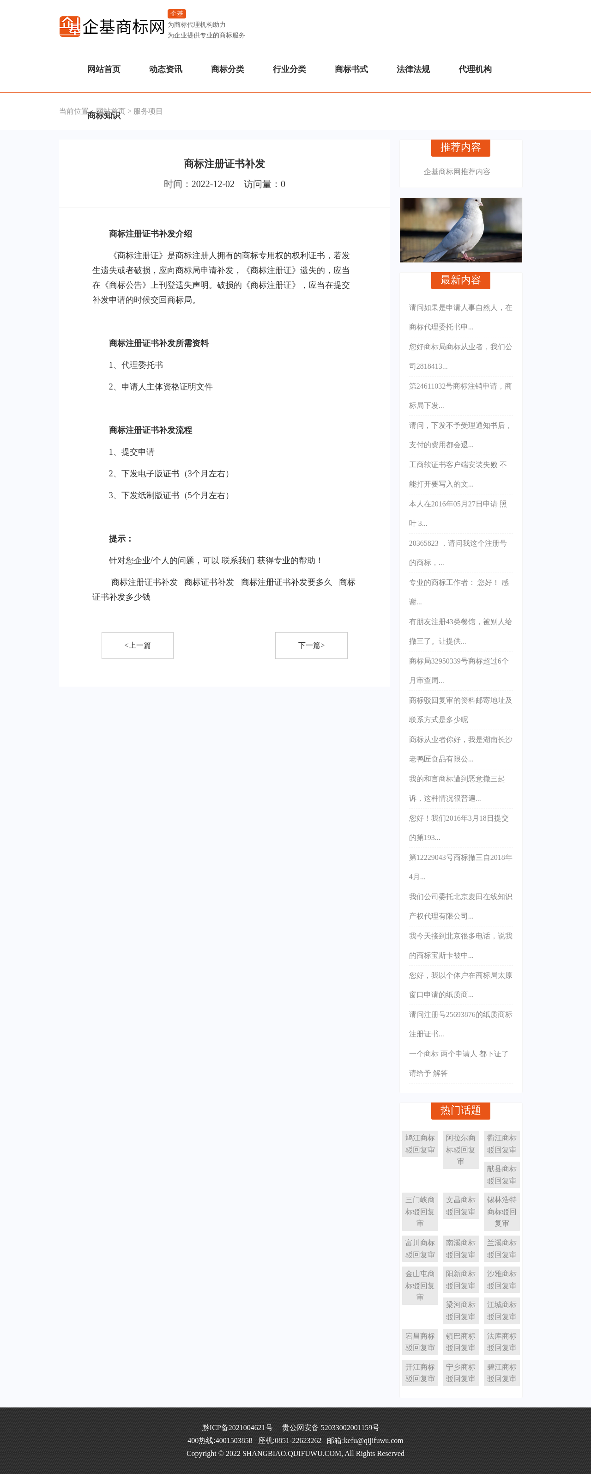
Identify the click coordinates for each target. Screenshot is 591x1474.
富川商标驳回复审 (420, 1249)
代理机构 (475, 69)
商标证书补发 (209, 582)
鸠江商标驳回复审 (420, 1144)
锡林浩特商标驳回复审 (502, 1211)
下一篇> (311, 645)
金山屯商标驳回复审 (420, 1285)
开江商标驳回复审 (420, 1373)
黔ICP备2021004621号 (237, 1427)
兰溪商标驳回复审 (502, 1249)
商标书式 (351, 69)
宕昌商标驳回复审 (420, 1342)
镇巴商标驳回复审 (461, 1342)
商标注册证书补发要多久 (286, 582)
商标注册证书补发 (144, 582)
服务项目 (148, 111)
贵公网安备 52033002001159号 (331, 1427)
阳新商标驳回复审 (461, 1280)
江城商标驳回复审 (502, 1311)
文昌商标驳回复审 (461, 1206)
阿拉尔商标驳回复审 (461, 1149)
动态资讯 (165, 69)
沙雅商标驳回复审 (502, 1280)
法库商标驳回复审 (502, 1342)
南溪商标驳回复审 (461, 1249)
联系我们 (238, 560)
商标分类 (227, 69)
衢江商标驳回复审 (502, 1144)
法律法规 (413, 69)
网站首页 (104, 69)
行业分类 (289, 69)
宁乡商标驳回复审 (461, 1373)
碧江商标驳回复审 (502, 1373)
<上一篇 (138, 645)
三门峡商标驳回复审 (420, 1211)
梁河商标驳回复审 (461, 1311)
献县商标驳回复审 (502, 1175)
